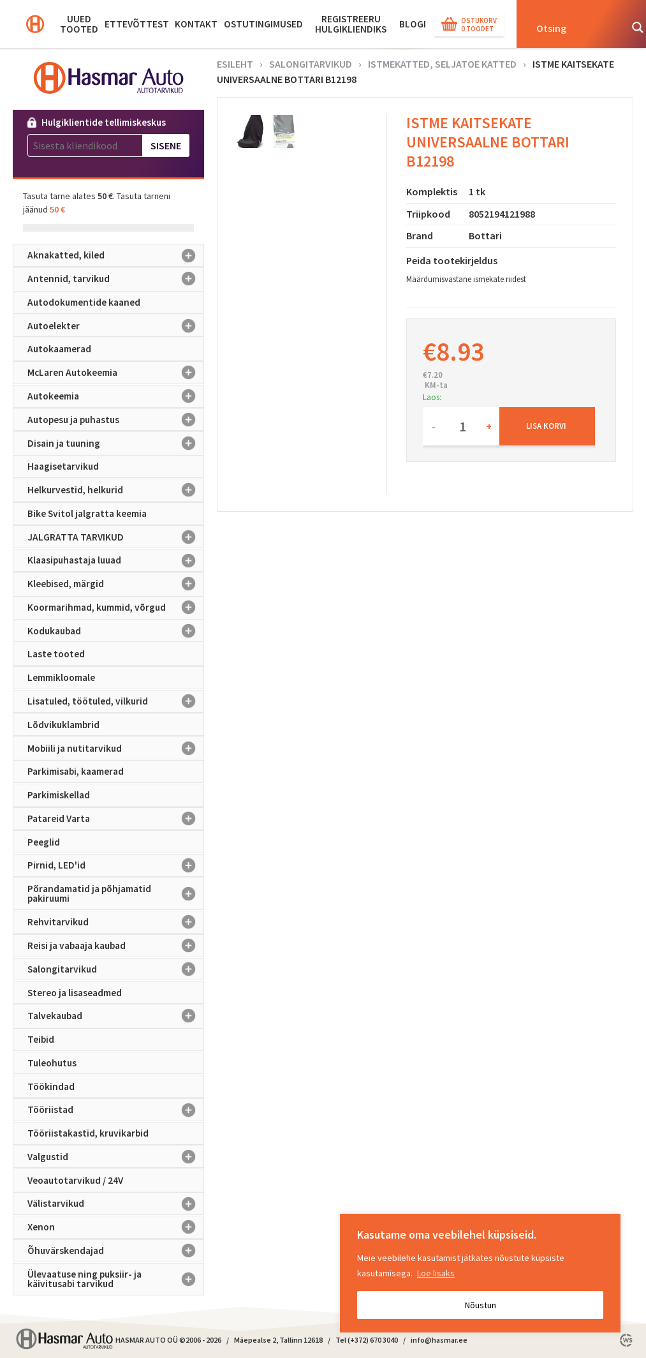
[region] (480, 1273)
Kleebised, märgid (115, 584)
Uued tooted (79, 24)
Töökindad (51, 1086)
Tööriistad (115, 1110)
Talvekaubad (115, 1016)
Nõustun (480, 1305)
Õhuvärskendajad (115, 1251)
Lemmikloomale (61, 677)
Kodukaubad (115, 630)
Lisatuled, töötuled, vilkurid (115, 701)
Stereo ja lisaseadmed (74, 993)
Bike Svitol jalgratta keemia (87, 513)
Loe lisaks (436, 1273)
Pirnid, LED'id (115, 865)
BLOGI (412, 24)
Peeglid (43, 842)
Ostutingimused (263, 24)
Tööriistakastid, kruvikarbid (88, 1133)
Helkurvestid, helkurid (115, 490)
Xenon (115, 1227)
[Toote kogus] (461, 426)
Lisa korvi (546, 426)
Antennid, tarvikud (115, 279)
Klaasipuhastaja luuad (115, 560)
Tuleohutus (52, 1063)
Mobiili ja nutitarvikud (115, 748)
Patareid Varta (115, 819)
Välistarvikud (115, 1203)
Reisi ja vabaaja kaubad (115, 946)
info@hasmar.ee (439, 1340)
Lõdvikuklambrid (63, 725)
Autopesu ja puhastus (115, 420)
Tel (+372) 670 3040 (366, 1340)
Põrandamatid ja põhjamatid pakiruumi (115, 893)
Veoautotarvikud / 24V (75, 1180)
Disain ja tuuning (115, 443)
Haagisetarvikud (63, 466)
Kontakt (196, 24)
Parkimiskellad (58, 795)
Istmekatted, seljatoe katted (442, 63)
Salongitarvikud (115, 969)
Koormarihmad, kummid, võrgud (115, 607)
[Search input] (574, 27)
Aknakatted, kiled (115, 255)
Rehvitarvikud (115, 922)
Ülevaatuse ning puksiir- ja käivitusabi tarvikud (115, 1279)
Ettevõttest (137, 24)
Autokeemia (115, 396)
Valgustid (115, 1157)
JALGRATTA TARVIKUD (115, 537)
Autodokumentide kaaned (83, 302)
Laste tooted (56, 654)
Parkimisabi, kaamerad (75, 771)
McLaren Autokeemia (115, 373)
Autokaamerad (59, 349)
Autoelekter (115, 326)
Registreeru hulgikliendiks (350, 24)
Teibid (40, 1039)
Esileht (235, 63)
